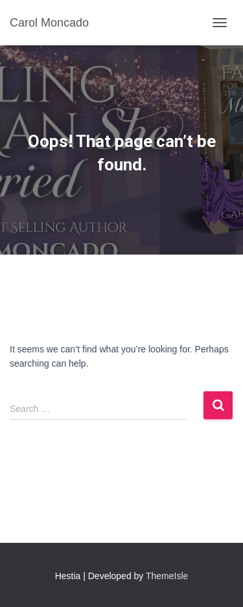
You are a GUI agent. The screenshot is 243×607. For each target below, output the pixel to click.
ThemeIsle (167, 576)
